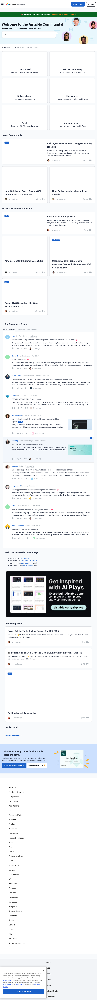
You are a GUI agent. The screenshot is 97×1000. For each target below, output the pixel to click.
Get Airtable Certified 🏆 (37, 765)
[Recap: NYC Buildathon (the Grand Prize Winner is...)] (25, 296)
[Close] (43, 984)
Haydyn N (15, 356)
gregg (14, 395)
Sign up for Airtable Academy (14, 765)
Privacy (48, 979)
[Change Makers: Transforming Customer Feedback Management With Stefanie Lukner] (72, 256)
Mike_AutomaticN (18, 526)
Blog (11, 929)
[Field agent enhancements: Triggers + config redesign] (48, 151)
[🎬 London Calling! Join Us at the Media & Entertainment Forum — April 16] (48, 658)
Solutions (13, 819)
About (11, 920)
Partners (12, 888)
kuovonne (15, 466)
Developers (13, 897)
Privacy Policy (7, 999)
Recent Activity (9, 329)
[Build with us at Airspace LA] (48, 223)
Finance (12, 847)
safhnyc (14, 506)
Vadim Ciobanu (17, 376)
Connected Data (15, 815)
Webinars (12, 879)
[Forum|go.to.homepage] (16, 4)
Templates (13, 906)
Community (13, 902)
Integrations (14, 796)
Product (12, 824)
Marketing (13, 828)
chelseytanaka (17, 415)
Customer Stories (16, 874)
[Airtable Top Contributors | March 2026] (25, 256)
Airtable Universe (15, 911)
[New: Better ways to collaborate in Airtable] (72, 184)
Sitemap (49, 974)
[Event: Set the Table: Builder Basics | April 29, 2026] (48, 636)
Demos (12, 870)
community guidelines (29, 561)
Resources (13, 883)
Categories (21, 329)
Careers (12, 924)
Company (13, 915)
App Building (14, 805)
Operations (13, 833)
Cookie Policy (7, 994)
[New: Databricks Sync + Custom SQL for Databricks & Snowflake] (25, 184)
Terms (48, 985)
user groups (25, 563)
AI (10, 810)
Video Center (14, 865)
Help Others (32, 329)
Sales (11, 842)
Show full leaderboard (14, 736)
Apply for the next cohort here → (64, 14)
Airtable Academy (16, 856)
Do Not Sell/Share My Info (48, 991)
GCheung (15, 441)
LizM (13, 336)
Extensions (13, 801)
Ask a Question (28, 565)
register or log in (25, 558)
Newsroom (13, 938)
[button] (2, 5)
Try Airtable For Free (17, 943)
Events (11, 860)
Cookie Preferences (48, 997)
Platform (12, 787)
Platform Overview (16, 792)
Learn (11, 851)
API (48, 968)
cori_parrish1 (16, 486)
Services (12, 892)
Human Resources (16, 838)
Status (11, 934)
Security (48, 962)
